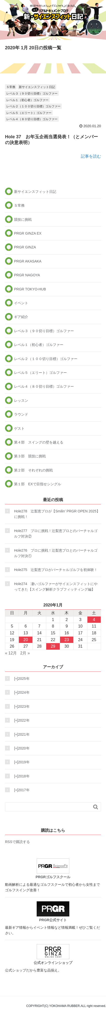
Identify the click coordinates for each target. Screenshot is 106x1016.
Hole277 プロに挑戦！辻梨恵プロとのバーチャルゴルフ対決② (55, 533)
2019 (20, 762)
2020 (20, 748)
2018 (20, 776)
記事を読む (91, 156)
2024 (20, 692)
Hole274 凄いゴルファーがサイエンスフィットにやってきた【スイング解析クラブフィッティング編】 (55, 586)
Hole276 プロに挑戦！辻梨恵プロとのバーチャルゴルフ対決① (55, 553)
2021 (20, 734)
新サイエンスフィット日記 (37, 87)
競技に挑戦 (23, 219)
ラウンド (21, 414)
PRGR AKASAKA (27, 261)
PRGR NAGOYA (27, 275)
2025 (20, 679)
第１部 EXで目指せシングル (37, 484)
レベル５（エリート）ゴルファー (28, 113)
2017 (20, 790)
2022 (20, 720)
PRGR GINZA (25, 247)
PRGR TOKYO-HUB (30, 289)
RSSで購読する (17, 842)
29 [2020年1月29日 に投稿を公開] (53, 646)
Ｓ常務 (10, 87)
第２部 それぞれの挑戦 (33, 470)
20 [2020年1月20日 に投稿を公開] (25, 640)
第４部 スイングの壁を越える (38, 442)
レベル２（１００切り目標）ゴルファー (33, 106)
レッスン (21, 401)
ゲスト (19, 428)
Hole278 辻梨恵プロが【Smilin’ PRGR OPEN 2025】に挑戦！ (57, 514)
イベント (21, 303)
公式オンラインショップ (53, 954)
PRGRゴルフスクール (53, 868)
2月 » (25, 653)
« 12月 (11, 653)
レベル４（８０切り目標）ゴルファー (32, 119)
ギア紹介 (21, 317)
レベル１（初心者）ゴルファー (27, 100)
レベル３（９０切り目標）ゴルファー (32, 93)
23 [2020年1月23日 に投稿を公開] (67, 640)
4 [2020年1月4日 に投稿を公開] (94, 619)
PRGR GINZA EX (27, 233)
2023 (20, 706)
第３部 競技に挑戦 (30, 456)
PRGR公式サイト (53, 911)
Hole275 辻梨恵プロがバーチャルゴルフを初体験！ (55, 570)
